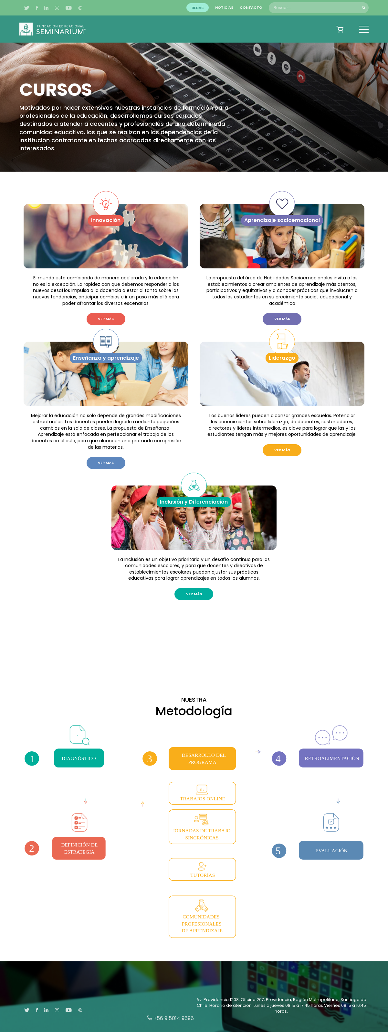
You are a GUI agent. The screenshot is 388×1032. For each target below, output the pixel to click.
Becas (198, 7)
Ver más (106, 318)
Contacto (251, 7)
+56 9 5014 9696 (170, 1018)
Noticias (224, 7)
